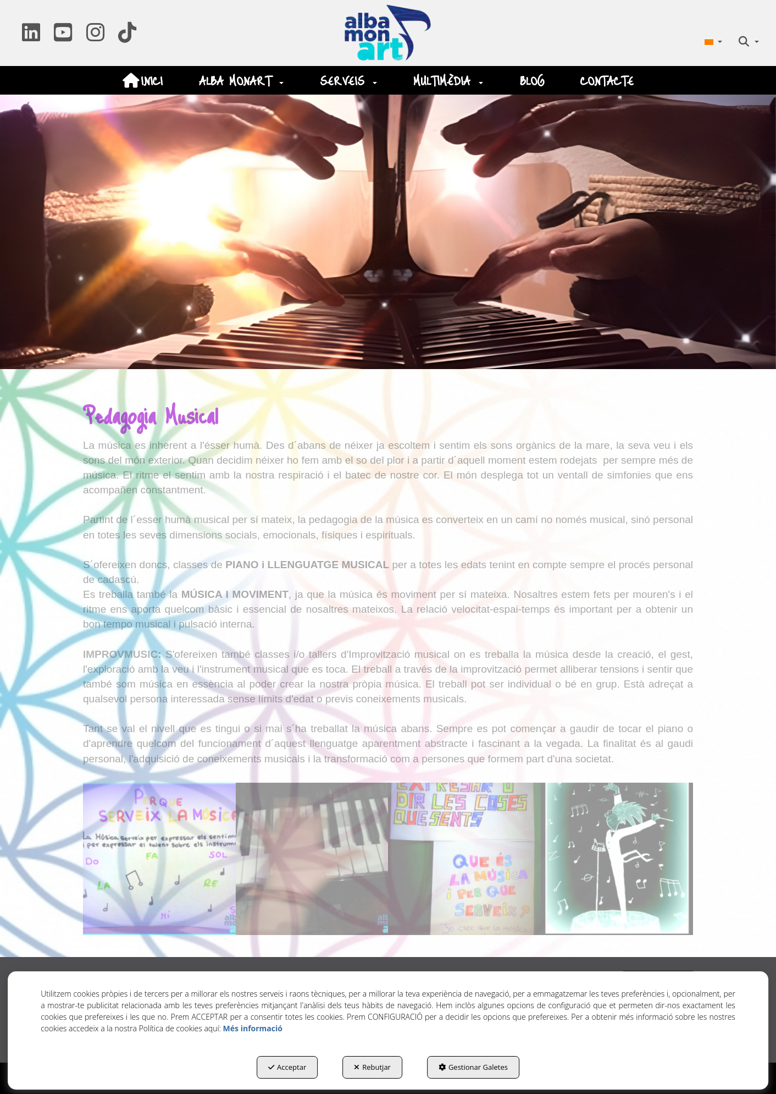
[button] (31, 36)
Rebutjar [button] (372, 1067)
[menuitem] (713, 41)
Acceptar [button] (287, 1067)
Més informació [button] (252, 1028)
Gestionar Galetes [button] (473, 1067)
